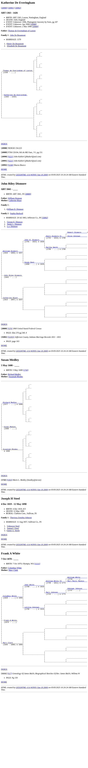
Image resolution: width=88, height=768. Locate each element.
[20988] (33, 24)
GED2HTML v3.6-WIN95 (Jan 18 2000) (32, 192)
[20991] (11, 8)
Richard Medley (14, 409)
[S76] (10, 364)
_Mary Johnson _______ (55, 648)
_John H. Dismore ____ (33, 259)
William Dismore (15, 216)
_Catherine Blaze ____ (12, 329)
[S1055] (11, 372)
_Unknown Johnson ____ (77, 644)
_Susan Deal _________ (33, 286)
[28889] (28, 212)
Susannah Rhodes (16, 412)
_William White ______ (77, 630)
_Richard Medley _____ (12, 441)
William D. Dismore (15, 227)
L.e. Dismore (12, 244)
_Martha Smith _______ (55, 268)
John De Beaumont (17, 35)
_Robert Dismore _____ (77, 250)
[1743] (25, 405)
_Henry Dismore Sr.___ (55, 255)
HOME (4, 187)
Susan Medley (10, 471)
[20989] (35, 26)
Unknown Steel (13, 579)
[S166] (10, 183)
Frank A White (11, 682)
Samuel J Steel (13, 581)
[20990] (4, 8)
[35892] (45, 235)
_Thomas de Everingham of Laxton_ (17, 74)
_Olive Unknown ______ (77, 255)
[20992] (18, 8)
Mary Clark (13, 623)
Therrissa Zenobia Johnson (21, 570)
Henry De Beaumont (15, 44)
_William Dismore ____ (12, 273)
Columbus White (15, 621)
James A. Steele (13, 583)
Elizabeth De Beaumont (16, 46)
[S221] (10, 174)
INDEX (4, 161)
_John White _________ (33, 639)
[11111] (37, 616)
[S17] (9, 744)
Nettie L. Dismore (14, 242)
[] (4, 166)
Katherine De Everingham (15, 104)
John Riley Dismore (13, 302)
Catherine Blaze (15, 218)
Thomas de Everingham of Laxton (22, 31)
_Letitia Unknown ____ (33, 666)
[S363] (9, 533)
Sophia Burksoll (16, 231)
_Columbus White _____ (12, 653)
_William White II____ (55, 635)
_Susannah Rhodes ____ (12, 498)
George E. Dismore (15, 239)
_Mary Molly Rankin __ (77, 635)
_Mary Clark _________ (12, 709)
